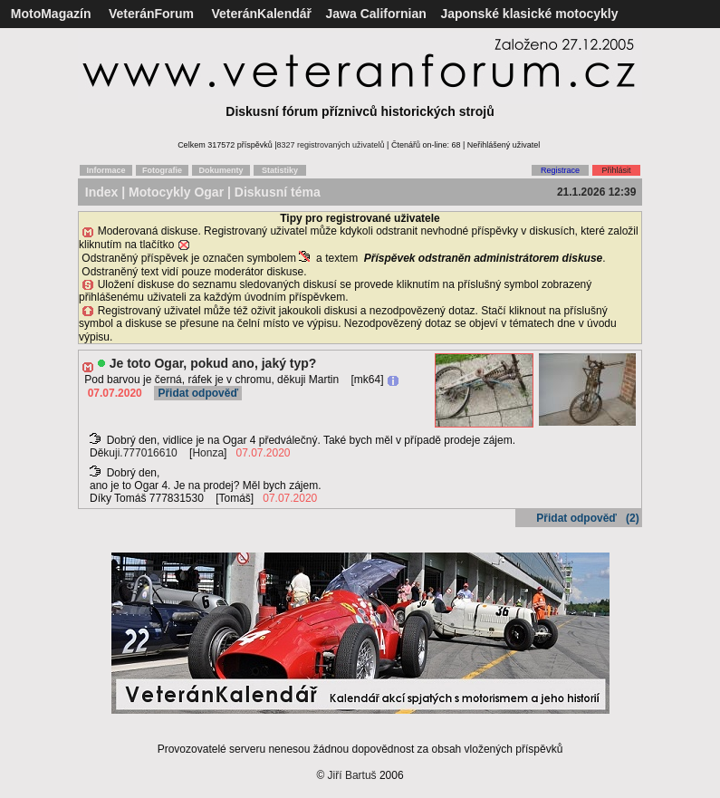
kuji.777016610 (140, 453)
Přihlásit (615, 170)
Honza (208, 453)
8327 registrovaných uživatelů (331, 144)
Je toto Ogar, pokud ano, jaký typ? (213, 363)
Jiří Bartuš (352, 775)
